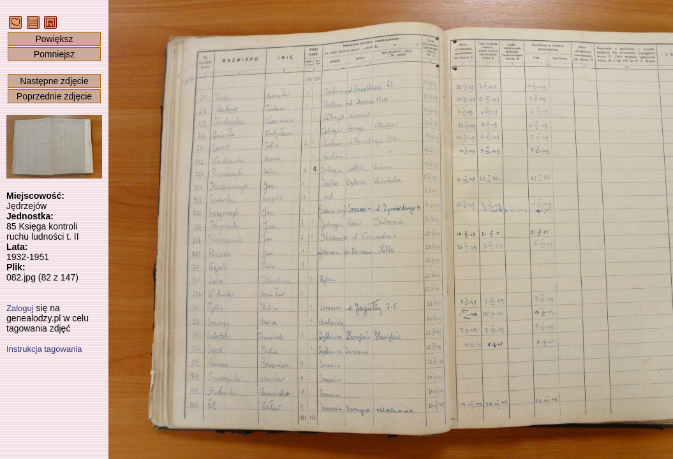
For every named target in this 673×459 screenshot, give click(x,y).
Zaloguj (20, 308)
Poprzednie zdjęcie (54, 96)
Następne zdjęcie (54, 81)
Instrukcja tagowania (44, 349)
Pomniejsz (54, 54)
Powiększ (54, 39)
